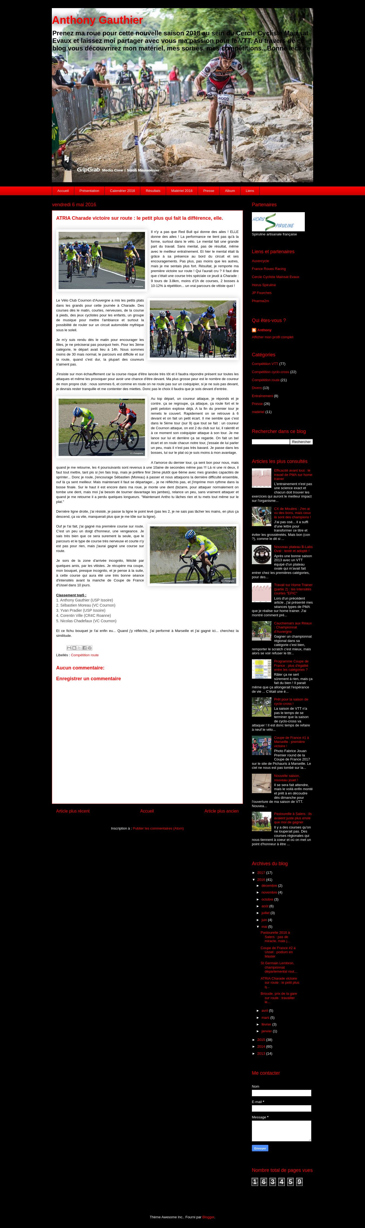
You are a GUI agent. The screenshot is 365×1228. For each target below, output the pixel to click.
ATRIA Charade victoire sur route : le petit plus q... (280, 982)
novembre (270, 892)
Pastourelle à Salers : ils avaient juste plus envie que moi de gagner (293, 818)
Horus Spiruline (264, 285)
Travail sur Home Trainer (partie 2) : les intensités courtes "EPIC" (293, 589)
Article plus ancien (221, 811)
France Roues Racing (269, 269)
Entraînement (262, 396)
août (265, 906)
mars (266, 1018)
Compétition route (85, 655)
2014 (261, 1046)
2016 (261, 880)
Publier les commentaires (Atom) (158, 828)
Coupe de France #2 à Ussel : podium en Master (278, 952)
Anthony (264, 330)
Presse (208, 191)
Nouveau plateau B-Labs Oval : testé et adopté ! (293, 549)
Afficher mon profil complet (272, 337)
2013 (261, 1053)
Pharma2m (260, 301)
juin (265, 920)
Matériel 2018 (181, 191)
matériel (258, 412)
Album (230, 191)
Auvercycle (260, 261)
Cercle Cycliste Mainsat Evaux (275, 277)
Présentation (89, 191)
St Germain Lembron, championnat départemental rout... (279, 967)
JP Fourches (262, 293)
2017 (261, 873)
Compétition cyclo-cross (270, 372)
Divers (257, 388)
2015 (261, 1040)
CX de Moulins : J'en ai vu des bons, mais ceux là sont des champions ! (292, 513)
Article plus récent (73, 811)
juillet (266, 913)
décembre (270, 886)
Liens (250, 191)
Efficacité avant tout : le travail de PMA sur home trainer (293, 474)
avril (265, 1011)
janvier (267, 1031)
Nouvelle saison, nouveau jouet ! (287, 778)
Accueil (63, 191)
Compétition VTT (265, 364)
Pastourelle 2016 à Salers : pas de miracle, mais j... (275, 937)
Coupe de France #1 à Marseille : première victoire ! (291, 742)
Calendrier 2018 (122, 191)
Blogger (208, 1217)
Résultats (153, 191)
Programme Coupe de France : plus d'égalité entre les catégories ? (291, 665)
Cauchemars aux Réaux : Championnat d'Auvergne (293, 627)
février (267, 1024)
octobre (268, 899)
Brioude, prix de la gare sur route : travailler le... (279, 998)
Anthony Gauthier (97, 20)
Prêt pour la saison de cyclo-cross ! (291, 701)
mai (265, 927)
